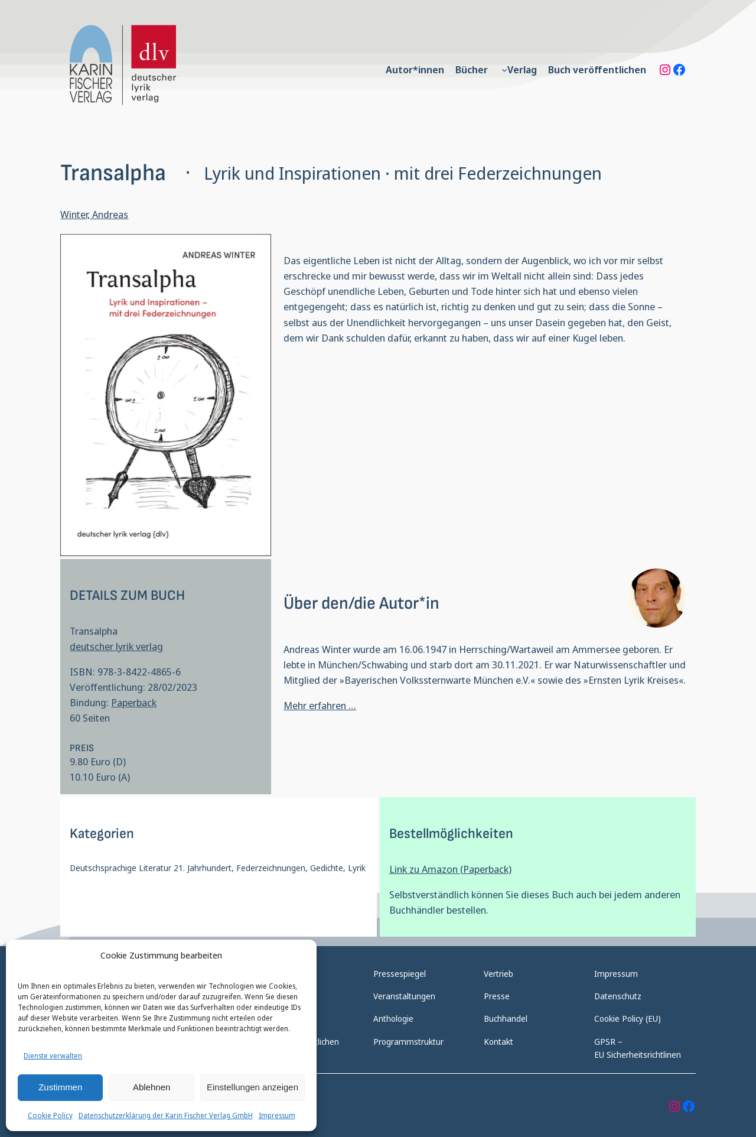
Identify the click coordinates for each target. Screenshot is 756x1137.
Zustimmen (60, 1087)
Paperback (134, 702)
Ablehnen (151, 1087)
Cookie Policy (50, 1115)
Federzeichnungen (270, 867)
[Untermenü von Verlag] (504, 70)
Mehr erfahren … (320, 705)
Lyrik (357, 867)
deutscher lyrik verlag (116, 646)
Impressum (277, 1115)
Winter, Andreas (94, 214)
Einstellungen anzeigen (252, 1087)
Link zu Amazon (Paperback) (450, 869)
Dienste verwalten (53, 1056)
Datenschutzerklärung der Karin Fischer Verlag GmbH (166, 1115)
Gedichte (326, 867)
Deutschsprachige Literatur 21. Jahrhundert (151, 867)
